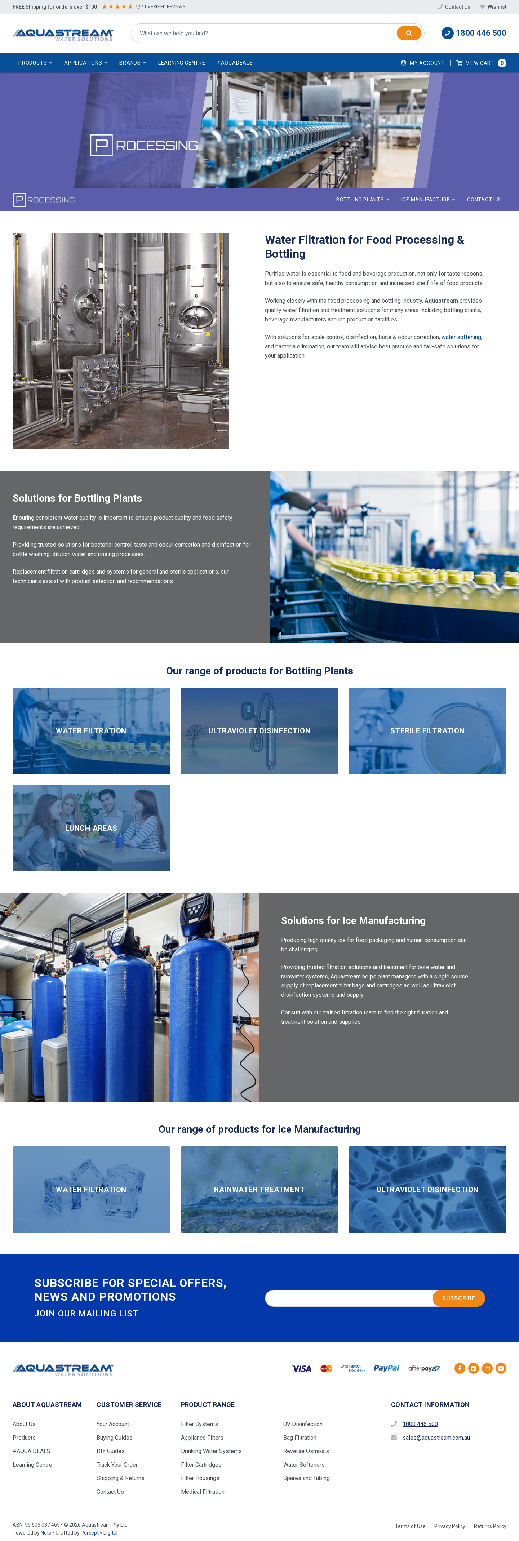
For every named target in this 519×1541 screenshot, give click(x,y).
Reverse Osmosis (306, 1451)
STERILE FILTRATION (427, 731)
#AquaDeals (235, 63)
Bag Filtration (299, 1437)
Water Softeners (304, 1464)
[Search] (409, 33)
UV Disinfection (303, 1424)
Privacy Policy (449, 1526)
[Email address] (375, 1298)
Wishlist (493, 7)
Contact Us (454, 7)
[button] (35, 63)
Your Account (113, 1424)
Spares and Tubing (306, 1478)
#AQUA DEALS (31, 1451)
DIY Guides (111, 1451)
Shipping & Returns (121, 1478)
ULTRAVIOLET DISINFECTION (259, 731)
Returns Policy (490, 1526)
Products (24, 1437)
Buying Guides (115, 1437)
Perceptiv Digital (99, 1533)
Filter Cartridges (201, 1464)
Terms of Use (410, 1526)
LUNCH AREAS (91, 828)
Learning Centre (181, 63)
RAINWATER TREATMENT (259, 1189)
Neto (46, 1533)
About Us (24, 1424)
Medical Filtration (203, 1491)
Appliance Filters (202, 1437)
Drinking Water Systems (211, 1451)
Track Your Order (117, 1464)
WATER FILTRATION (91, 731)
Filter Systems (199, 1424)
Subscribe (458, 1298)
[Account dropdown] (423, 62)
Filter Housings (200, 1478)
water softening (461, 337)
